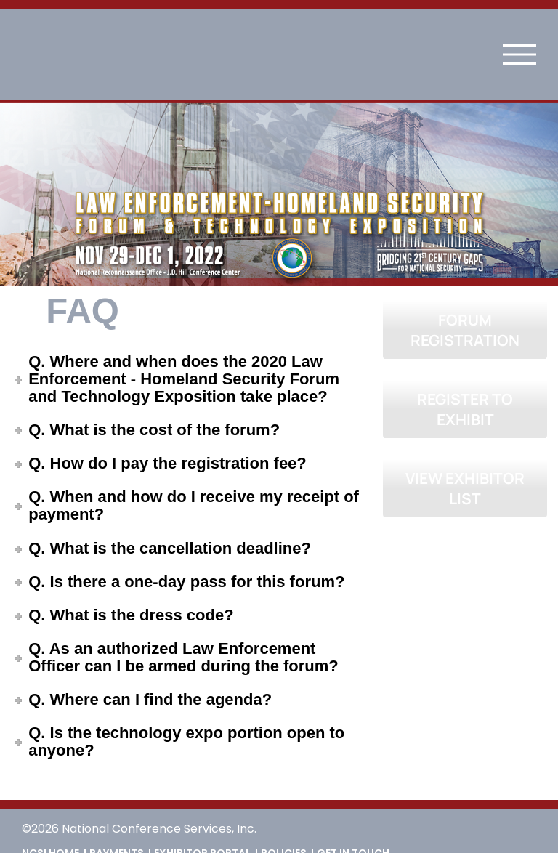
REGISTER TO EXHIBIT (465, 409)
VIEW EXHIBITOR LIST (465, 488)
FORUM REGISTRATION (465, 330)
